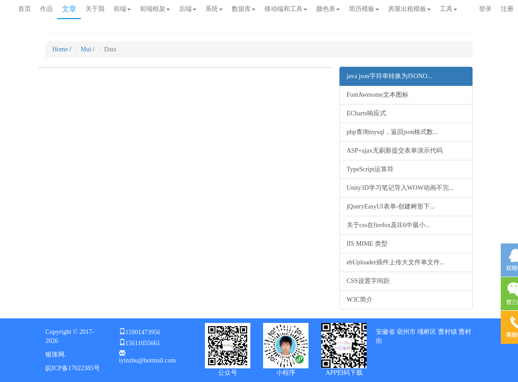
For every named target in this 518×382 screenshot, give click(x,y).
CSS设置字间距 (368, 281)
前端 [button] (122, 8)
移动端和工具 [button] (285, 8)
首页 (24, 8)
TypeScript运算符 (370, 169)
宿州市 (406, 331)
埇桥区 (426, 331)
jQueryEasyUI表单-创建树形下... (391, 206)
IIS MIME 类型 (367, 243)
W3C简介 (360, 299)
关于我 (95, 8)
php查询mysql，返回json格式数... (392, 132)
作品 (46, 8)
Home (60, 49)
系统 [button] (214, 8)
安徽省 (385, 331)
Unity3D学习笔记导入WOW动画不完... (400, 187)
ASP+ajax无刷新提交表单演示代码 (395, 150)
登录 (485, 8)
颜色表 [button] (328, 8)
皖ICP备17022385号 (72, 368)
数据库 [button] (243, 8)
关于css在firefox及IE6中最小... (388, 225)
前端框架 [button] (155, 8)
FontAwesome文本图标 (377, 94)
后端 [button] (187, 8)
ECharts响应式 (366, 113)
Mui (86, 49)
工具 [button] (448, 8)
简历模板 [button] (364, 8)
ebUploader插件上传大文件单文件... (396, 262)
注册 (507, 8)
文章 (69, 9)
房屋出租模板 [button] (409, 8)
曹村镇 (447, 331)
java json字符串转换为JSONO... (389, 76)
